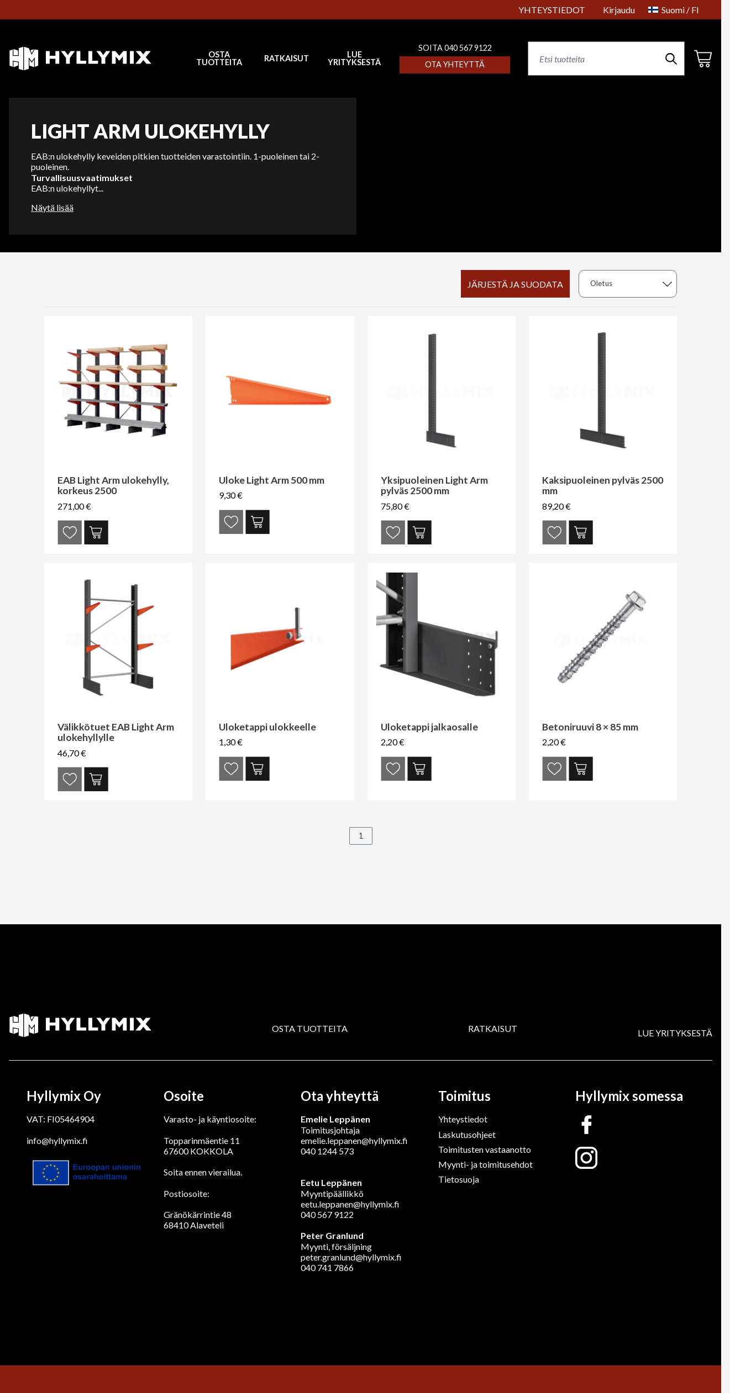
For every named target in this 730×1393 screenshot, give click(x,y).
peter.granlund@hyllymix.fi (351, 1257)
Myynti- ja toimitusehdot (485, 1164)
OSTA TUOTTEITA (310, 1028)
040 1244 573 (327, 1151)
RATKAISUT (286, 58)
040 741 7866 (327, 1267)
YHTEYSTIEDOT (551, 9)
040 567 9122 (327, 1214)
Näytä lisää (52, 207)
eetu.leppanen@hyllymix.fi (350, 1204)
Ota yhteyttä (455, 64)
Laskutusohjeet (467, 1134)
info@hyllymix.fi (57, 1140)
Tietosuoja (458, 1179)
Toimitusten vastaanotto (484, 1149)
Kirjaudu (619, 9)
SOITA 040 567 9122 (455, 47)
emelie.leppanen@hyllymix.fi (354, 1140)
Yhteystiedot (462, 1119)
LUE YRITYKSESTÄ (354, 59)
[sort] (628, 284)
